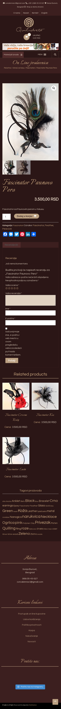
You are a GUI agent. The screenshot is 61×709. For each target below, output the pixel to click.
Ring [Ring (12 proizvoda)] (18, 528)
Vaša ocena (12, 285)
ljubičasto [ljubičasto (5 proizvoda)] (42, 511)
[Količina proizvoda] (6, 217)
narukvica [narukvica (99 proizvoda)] (31, 516)
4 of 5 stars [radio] (14, 288)
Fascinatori (30, 68)
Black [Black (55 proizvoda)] (30, 501)
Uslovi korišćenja (31, 619)
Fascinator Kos (45, 415)
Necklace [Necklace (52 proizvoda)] (49, 517)
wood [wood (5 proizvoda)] (15, 534)
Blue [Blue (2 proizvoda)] (36, 501)
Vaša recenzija (13, 293)
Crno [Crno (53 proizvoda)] (54, 501)
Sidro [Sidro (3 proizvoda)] (31, 529)
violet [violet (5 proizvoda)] (54, 529)
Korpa (32, 630)
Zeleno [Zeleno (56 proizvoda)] (24, 533)
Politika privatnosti (31, 625)
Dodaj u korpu (24, 216)
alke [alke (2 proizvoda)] (4, 501)
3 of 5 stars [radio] (12, 288)
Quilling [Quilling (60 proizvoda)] (8, 528)
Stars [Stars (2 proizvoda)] (46, 529)
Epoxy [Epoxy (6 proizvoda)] (16, 506)
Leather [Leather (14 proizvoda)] (32, 511)
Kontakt (35, 13)
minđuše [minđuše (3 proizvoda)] (5, 517)
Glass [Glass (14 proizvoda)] (41, 505)
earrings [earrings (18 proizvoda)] (7, 505)
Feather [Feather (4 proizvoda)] (34, 506)
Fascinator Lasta (16, 469)
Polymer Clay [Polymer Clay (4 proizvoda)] (29, 523)
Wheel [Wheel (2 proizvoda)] (4, 534)
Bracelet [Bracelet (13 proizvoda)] (44, 501)
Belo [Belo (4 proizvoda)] (23, 501)
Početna (7, 68)
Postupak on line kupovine (31, 614)
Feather (49, 225)
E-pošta (10, 318)
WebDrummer (33, 705)
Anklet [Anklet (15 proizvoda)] (16, 501)
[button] (40, 54)
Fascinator (38, 225)
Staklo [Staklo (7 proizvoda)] (40, 529)
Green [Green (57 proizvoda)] (7, 511)
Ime (7, 309)
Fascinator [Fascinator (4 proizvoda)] (25, 506)
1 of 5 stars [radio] (6, 288)
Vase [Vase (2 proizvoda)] (50, 529)
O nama (16, 13)
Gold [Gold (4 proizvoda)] (47, 506)
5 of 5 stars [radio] (17, 288)
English (44, 13)
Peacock (7, 229)
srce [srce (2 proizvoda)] (34, 529)
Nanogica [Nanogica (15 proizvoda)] (16, 517)
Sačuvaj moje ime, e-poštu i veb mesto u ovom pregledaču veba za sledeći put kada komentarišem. (13, 343)
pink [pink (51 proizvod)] (18, 522)
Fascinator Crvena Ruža (16, 417)
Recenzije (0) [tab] (11, 245)
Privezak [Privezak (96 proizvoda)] (43, 522)
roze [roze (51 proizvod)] (25, 528)
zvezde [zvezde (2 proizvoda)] (39, 534)
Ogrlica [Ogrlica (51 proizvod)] (8, 522)
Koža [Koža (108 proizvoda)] (22, 511)
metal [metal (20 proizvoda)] (50, 511)
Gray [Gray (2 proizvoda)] (51, 506)
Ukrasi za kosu (18, 68)
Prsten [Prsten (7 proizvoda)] (54, 523)
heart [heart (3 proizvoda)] (15, 511)
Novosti (26, 13)
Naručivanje (32, 636)
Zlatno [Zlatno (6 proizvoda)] (33, 534)
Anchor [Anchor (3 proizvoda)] (8, 501)
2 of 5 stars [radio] (9, 288)
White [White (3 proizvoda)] (10, 534)
